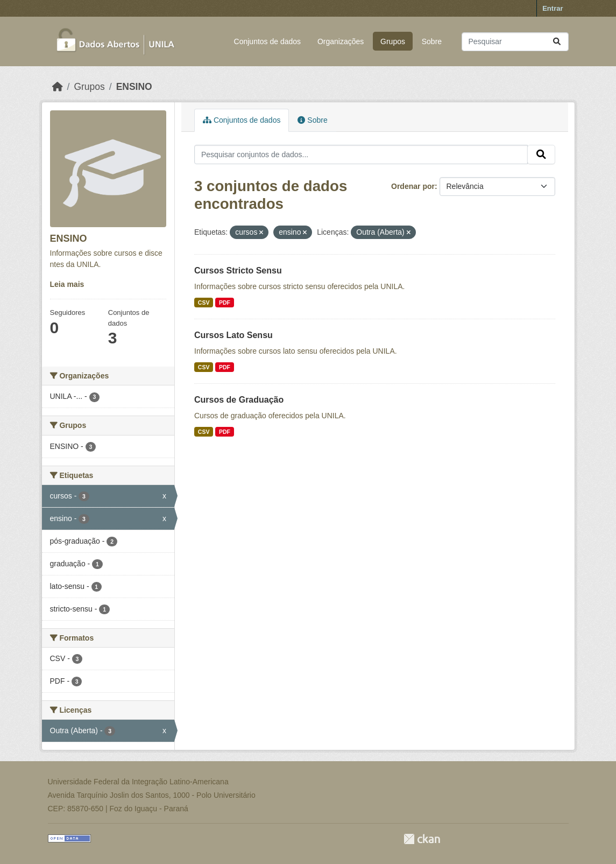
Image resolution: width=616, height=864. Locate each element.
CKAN (421, 839)
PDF (224, 302)
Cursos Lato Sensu (233, 335)
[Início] (57, 86)
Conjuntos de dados (267, 41)
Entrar (552, 8)
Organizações (340, 41)
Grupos (392, 41)
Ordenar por (413, 186)
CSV (204, 302)
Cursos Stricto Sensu (238, 270)
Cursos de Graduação (239, 399)
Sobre (432, 41)
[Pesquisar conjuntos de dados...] (515, 41)
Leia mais (67, 284)
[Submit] (557, 41)
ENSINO (134, 86)
